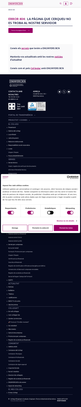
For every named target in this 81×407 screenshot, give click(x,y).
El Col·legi (13, 124)
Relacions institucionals (15, 141)
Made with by (62, 399)
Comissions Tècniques (15, 354)
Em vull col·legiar (13, 311)
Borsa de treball (13, 248)
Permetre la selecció (40, 228)
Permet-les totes (66, 228)
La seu (10, 148)
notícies (59, 56)
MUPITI (10, 280)
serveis (25, 48)
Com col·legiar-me (14, 315)
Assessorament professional (17, 234)
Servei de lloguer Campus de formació (20, 276)
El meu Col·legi (15, 389)
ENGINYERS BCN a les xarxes (17, 382)
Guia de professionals (15, 262)
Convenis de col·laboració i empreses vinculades (23, 269)
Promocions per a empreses (17, 336)
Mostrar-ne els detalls (65, 221)
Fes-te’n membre (13, 371)
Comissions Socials (14, 361)
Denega (15, 228)
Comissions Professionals (16, 357)
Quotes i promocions (15, 318)
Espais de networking (15, 386)
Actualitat (13, 284)
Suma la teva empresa (15, 332)
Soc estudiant (12, 325)
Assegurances (12, 173)
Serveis (11, 159)
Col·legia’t (13, 308)
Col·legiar (36, 68)
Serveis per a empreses (15, 244)
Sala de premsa (13, 304)
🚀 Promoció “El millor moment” (18, 322)
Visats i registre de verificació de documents (22, 166)
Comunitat (13, 343)
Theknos (11, 294)
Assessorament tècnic (15, 237)
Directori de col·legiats (15, 375)
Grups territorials (13, 368)
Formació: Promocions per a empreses (20, 251)
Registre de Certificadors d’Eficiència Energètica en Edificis (26, 266)
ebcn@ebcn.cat (13, 99)
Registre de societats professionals (19, 273)
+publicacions (12, 297)
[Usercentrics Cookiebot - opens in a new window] (68, 177)
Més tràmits (12, 329)
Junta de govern (13, 138)
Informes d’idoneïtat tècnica (17, 169)
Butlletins (11, 290)
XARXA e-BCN (12, 346)
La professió (12, 134)
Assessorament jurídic (15, 241)
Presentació (12, 127)
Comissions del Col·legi (15, 350)
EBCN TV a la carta (14, 301)
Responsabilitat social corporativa (19, 145)
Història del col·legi (14, 131)
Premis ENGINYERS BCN (15, 156)
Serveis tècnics (12, 162)
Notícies (11, 287)
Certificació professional (16, 258)
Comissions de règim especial (17, 364)
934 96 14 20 (15, 97)
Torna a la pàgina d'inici (20, 30)
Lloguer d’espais (13, 152)
